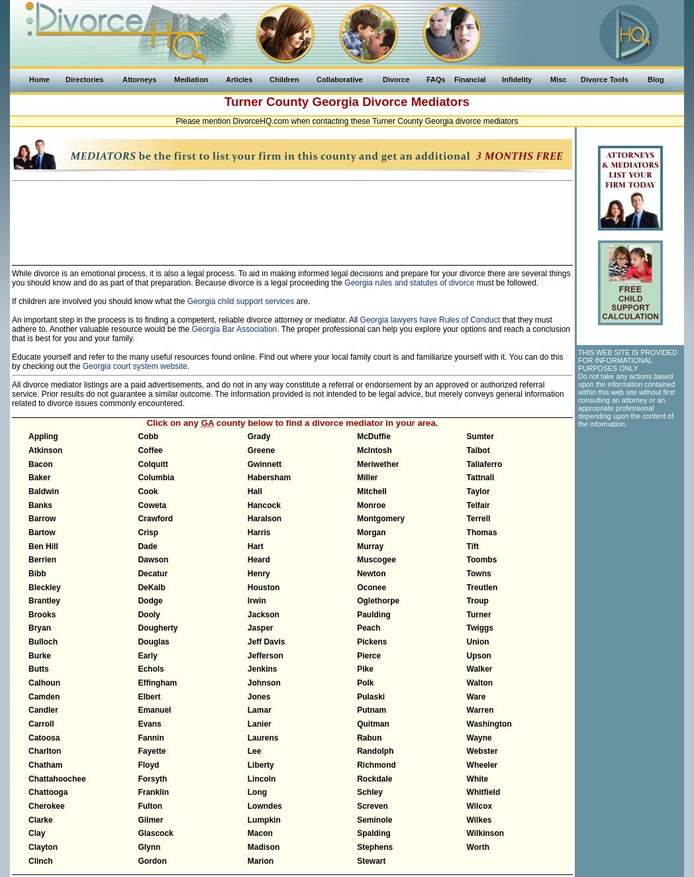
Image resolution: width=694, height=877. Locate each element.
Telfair (478, 505)
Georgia (335, 102)
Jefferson (265, 655)
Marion (260, 861)
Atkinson (45, 450)
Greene (261, 450)
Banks (40, 505)
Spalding (374, 833)
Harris (259, 532)
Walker (480, 669)
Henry (259, 573)
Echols (151, 669)
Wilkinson (486, 833)
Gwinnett (264, 464)
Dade (147, 546)
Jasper (260, 628)
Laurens (263, 738)
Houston (264, 587)
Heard (259, 559)
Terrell (479, 518)
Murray (370, 546)
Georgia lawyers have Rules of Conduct (430, 320)
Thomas (482, 532)
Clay (36, 833)
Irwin (257, 600)
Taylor (478, 491)
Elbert (149, 696)
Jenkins (262, 669)
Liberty (261, 765)
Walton (480, 683)
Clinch (40, 861)
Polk (365, 683)
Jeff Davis (266, 641)
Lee (255, 751)
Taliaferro (485, 464)
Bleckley (44, 587)
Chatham (45, 765)
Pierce (369, 655)
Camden (44, 696)
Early (147, 655)
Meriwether (378, 464)
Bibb (37, 573)
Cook (148, 491)
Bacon (40, 464)
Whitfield (484, 792)
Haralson (264, 518)
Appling (43, 436)
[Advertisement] (293, 217)
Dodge (150, 600)
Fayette (152, 751)
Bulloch (43, 641)
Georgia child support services (240, 301)
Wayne (479, 738)
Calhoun (44, 683)
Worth (478, 847)
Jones (259, 696)
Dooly (149, 614)
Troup (478, 600)
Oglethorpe (378, 600)
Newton (371, 573)
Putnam (371, 710)
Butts (38, 669)
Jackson (263, 614)
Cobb (148, 436)
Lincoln (262, 779)
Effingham (157, 683)
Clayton (43, 847)
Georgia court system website (135, 366)
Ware (476, 696)
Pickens (372, 641)
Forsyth (152, 779)
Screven (372, 806)
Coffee (150, 450)
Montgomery (381, 518)
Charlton (44, 751)
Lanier (260, 724)
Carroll (41, 724)
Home (39, 79)
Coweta (152, 505)
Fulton (150, 806)
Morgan (371, 532)
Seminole (374, 820)
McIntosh (374, 450)
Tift (473, 546)
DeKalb (151, 587)
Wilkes (479, 820)
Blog (656, 79)
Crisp (148, 532)
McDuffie (374, 436)
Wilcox (480, 806)
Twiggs (480, 628)
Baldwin (43, 491)
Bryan (39, 628)
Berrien (42, 559)
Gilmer (150, 820)
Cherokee (46, 806)
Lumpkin (264, 820)
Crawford (155, 518)
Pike (365, 669)
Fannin (151, 738)
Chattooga (48, 792)
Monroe (371, 505)
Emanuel (154, 710)
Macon (260, 833)
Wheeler (482, 765)
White (478, 779)
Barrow (42, 518)
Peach (368, 628)
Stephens (375, 847)
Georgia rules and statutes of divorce (409, 282)
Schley (370, 792)
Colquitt (153, 464)
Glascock (155, 833)
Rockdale (374, 779)
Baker (39, 477)
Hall (255, 491)
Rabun (369, 738)
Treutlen (482, 587)
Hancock (264, 505)
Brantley (44, 600)
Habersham (269, 477)
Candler (43, 710)
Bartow (42, 532)
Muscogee (376, 559)
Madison (264, 847)
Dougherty (157, 628)
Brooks (42, 614)
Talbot (478, 450)
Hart (256, 546)
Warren (480, 710)
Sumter (480, 436)
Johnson (264, 683)
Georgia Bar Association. (235, 329)
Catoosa (44, 738)
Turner (479, 614)
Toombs (482, 559)
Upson (479, 655)
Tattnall (481, 477)
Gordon (152, 861)
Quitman (373, 724)
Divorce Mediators (416, 102)
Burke (39, 655)
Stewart (371, 861)
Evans (149, 724)
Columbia (156, 477)
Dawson (153, 559)
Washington (489, 724)
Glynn (149, 847)
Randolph (375, 751)
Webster (482, 751)
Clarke (40, 820)
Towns (479, 573)
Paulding (374, 614)
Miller (367, 477)
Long (257, 792)
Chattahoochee (57, 779)
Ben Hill (43, 546)
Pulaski (371, 696)
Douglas (153, 641)
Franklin (153, 792)
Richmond (376, 765)
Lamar (260, 710)
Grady (259, 436)
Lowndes (265, 806)
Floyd (148, 765)
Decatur (153, 573)
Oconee (371, 587)
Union (478, 641)
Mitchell (372, 491)
